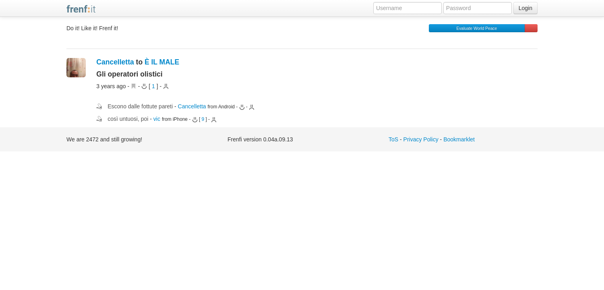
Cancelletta (115, 62)
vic (156, 119)
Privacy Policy (421, 139)
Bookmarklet (459, 139)
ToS (393, 139)
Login (525, 8)
